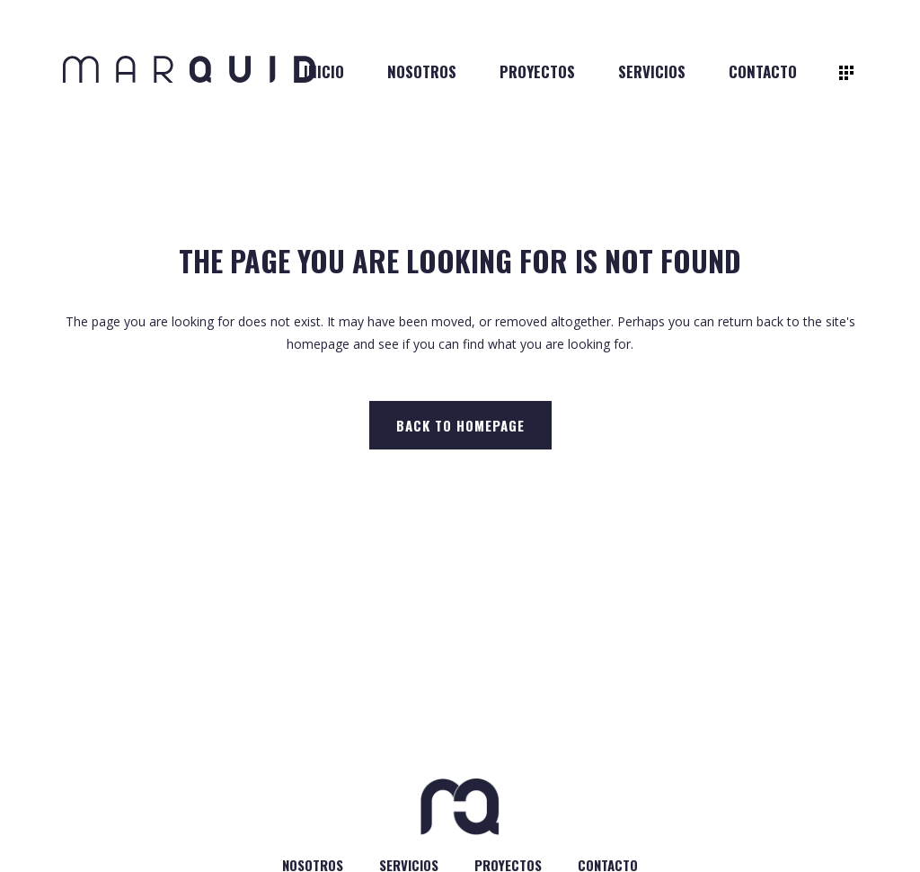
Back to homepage (460, 425)
